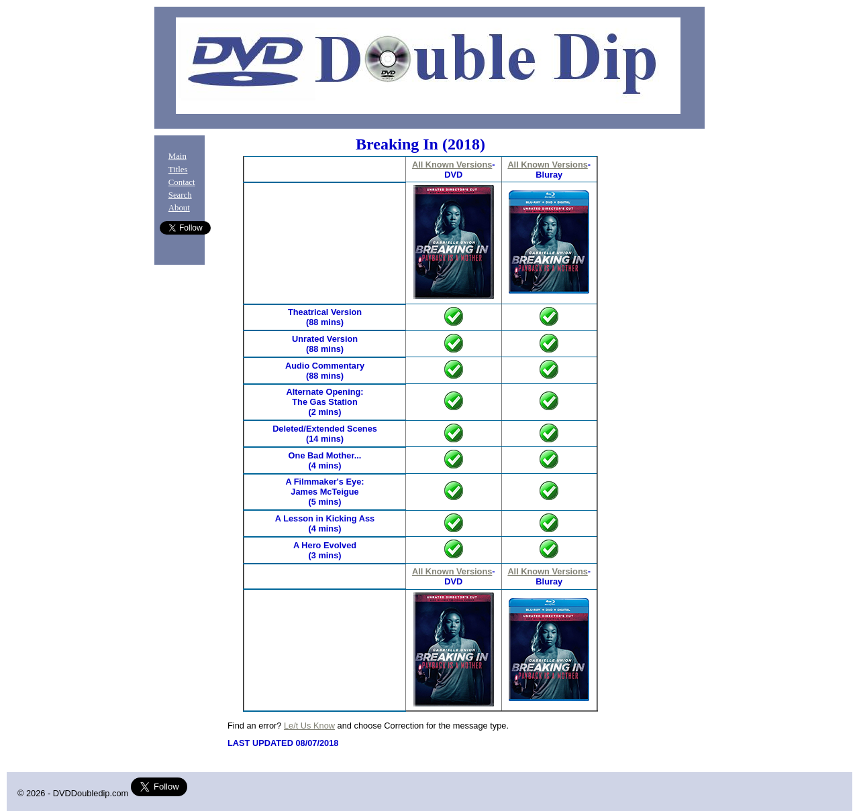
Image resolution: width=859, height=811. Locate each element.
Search (180, 195)
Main (177, 156)
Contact (181, 182)
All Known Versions (452, 165)
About (179, 207)
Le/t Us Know (309, 726)
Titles (178, 169)
